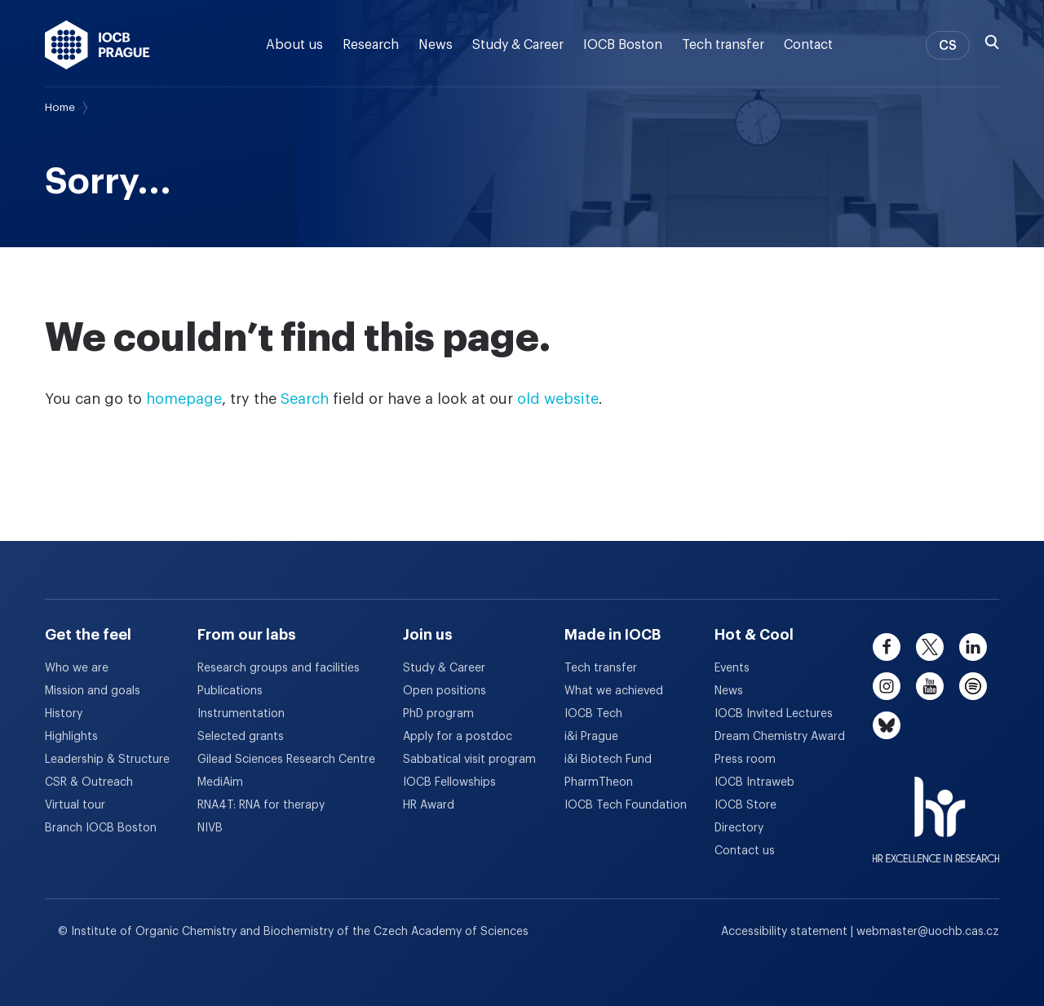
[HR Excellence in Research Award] (936, 809)
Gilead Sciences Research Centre (286, 759)
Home (60, 107)
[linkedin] (973, 647)
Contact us (744, 851)
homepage (184, 399)
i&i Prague (591, 736)
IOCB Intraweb (754, 782)
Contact (808, 44)
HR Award (428, 805)
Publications (230, 691)
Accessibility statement (786, 931)
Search (305, 399)
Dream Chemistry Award (779, 736)
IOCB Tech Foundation (625, 805)
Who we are (76, 668)
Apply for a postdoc (457, 736)
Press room (745, 759)
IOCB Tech (593, 714)
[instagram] (886, 686)
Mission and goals (92, 691)
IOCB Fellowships (449, 782)
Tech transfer (723, 44)
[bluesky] (886, 725)
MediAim (220, 782)
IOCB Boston (622, 44)
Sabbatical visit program (469, 759)
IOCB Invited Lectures (773, 714)
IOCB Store (745, 805)
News (435, 44)
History (63, 714)
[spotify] (973, 686)
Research (371, 44)
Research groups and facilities (278, 668)
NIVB (210, 828)
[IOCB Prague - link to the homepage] (97, 44)
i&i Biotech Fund (608, 759)
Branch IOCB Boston (101, 828)
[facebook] (886, 647)
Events (732, 668)
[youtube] (930, 686)
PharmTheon (598, 782)
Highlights (71, 736)
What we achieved (613, 691)
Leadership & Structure (107, 759)
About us (294, 44)
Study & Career (518, 44)
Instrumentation (241, 714)
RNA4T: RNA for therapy (261, 805)
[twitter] (930, 647)
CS (948, 45)
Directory (738, 828)
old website (558, 399)
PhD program (438, 714)
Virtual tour (75, 805)
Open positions (444, 691)
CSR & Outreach (89, 782)
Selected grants (240, 736)
